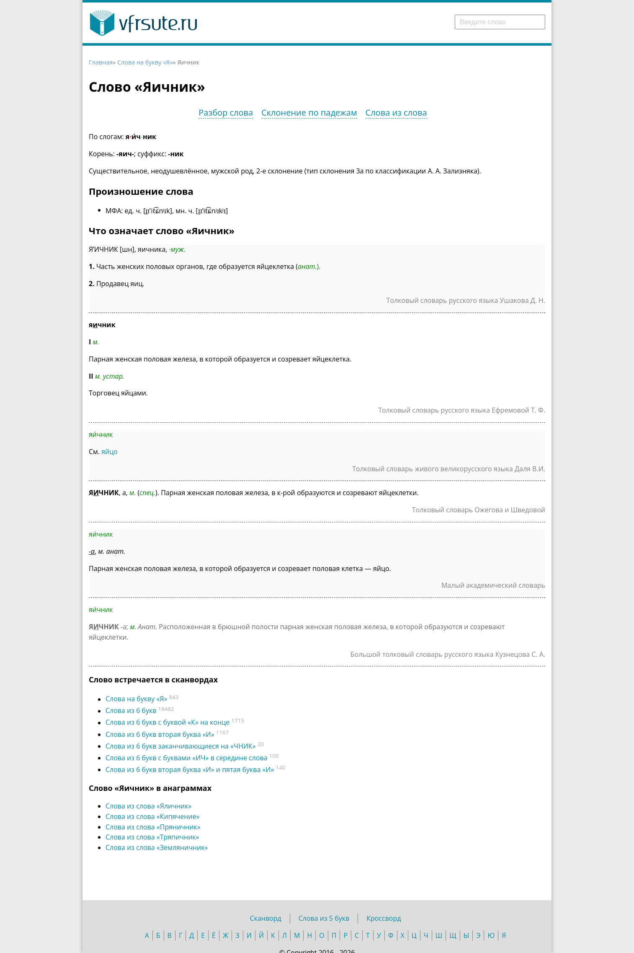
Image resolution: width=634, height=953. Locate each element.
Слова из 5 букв (324, 918)
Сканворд (265, 918)
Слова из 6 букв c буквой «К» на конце (167, 722)
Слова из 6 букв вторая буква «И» (160, 734)
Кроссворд (383, 918)
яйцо (109, 451)
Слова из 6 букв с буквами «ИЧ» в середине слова (187, 757)
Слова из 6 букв (131, 710)
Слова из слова (396, 112)
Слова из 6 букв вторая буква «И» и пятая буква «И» (190, 769)
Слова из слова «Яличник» (148, 806)
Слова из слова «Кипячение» (152, 816)
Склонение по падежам (309, 112)
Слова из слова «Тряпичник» (152, 837)
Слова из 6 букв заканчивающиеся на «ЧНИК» (181, 746)
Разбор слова (225, 112)
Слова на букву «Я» (145, 62)
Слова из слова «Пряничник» (153, 827)
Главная (101, 62)
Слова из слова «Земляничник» (157, 847)
